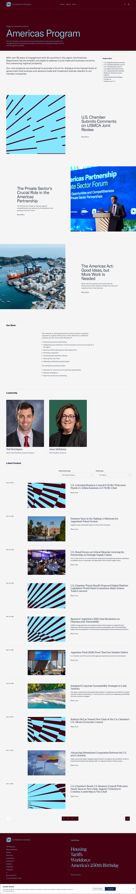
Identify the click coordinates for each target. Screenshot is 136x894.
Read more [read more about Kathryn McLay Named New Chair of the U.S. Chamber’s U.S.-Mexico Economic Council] (74, 727)
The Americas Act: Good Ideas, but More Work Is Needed (97, 272)
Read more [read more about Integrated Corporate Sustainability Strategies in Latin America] (74, 700)
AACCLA (106, 75)
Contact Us (10, 861)
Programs (9, 26)
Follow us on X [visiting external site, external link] (109, 81)
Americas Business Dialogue (112, 77)
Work (74, 4)
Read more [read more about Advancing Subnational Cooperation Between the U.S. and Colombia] (74, 765)
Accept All (110, 889)
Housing (78, 849)
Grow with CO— (11, 875)
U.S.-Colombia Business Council (114, 65)
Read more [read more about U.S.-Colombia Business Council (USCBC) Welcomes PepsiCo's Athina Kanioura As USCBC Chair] (74, 493)
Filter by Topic (99, 471)
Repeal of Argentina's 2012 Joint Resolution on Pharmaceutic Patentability (95, 620)
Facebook (9, 867)
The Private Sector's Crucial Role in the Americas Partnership (34, 194)
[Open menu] (129, 4)
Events (68, 4)
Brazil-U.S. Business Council (112, 73)
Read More (85, 137)
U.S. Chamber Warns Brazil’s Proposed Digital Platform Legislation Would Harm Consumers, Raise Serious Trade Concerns (99, 588)
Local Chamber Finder (14, 878)
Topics (62, 4)
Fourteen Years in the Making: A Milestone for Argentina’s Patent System (94, 520)
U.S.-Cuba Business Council (112, 67)
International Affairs (21, 26)
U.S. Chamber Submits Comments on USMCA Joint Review (98, 123)
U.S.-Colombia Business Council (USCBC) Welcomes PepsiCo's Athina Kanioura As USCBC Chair (98, 486)
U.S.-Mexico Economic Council (113, 69)
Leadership (10, 858)
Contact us (107, 79)
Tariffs (77, 854)
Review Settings (98, 889)
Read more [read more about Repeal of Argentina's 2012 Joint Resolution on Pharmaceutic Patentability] (74, 634)
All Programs (10, 847)
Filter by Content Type (65, 471)
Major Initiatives (11, 850)
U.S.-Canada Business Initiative (113, 71)
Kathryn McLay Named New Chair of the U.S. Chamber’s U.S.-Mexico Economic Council (100, 721)
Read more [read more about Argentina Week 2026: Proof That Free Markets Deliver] (74, 660)
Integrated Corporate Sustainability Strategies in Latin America (99, 687)
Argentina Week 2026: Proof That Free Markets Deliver (99, 652)
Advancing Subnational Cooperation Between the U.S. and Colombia (99, 754)
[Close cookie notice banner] (133, 889)
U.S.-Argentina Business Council (114, 63)
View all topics (76, 875)
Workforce (80, 860)
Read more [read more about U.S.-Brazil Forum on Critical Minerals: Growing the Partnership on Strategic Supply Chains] (74, 565)
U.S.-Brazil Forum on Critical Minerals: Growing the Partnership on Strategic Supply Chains (97, 553)
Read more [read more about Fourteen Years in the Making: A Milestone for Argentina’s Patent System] (74, 529)
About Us (9, 855)
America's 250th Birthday (95, 865)
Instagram (9, 870)
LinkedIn (9, 864)
